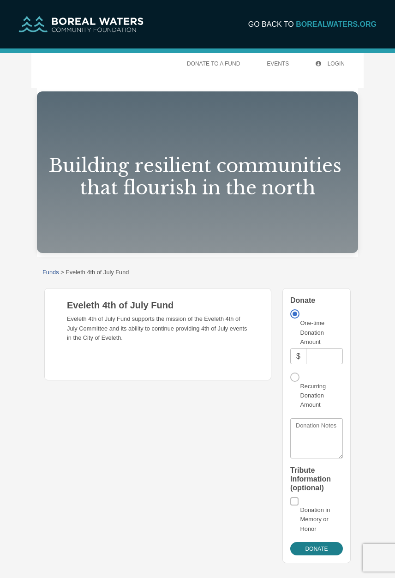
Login (330, 63)
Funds (50, 272)
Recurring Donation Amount (313, 396)
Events (278, 63)
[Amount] (324, 356)
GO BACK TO (312, 24)
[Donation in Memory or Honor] (294, 501)
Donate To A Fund (213, 63)
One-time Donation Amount (312, 332)
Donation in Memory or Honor (315, 519)
